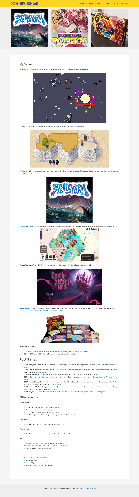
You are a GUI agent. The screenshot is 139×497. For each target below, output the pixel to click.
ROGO (26, 463)
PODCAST (100, 3)
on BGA (60, 311)
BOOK (116, 3)
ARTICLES (124, 3)
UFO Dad (27, 448)
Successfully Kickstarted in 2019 (37, 311)
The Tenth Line (29, 443)
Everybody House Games (54, 434)
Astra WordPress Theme (88, 488)
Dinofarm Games (47, 370)
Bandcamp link (42, 458)
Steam (104, 227)
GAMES (81, 3)
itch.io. (112, 227)
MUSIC (108, 3)
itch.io (112, 365)
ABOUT (91, 3)
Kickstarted (23, 173)
